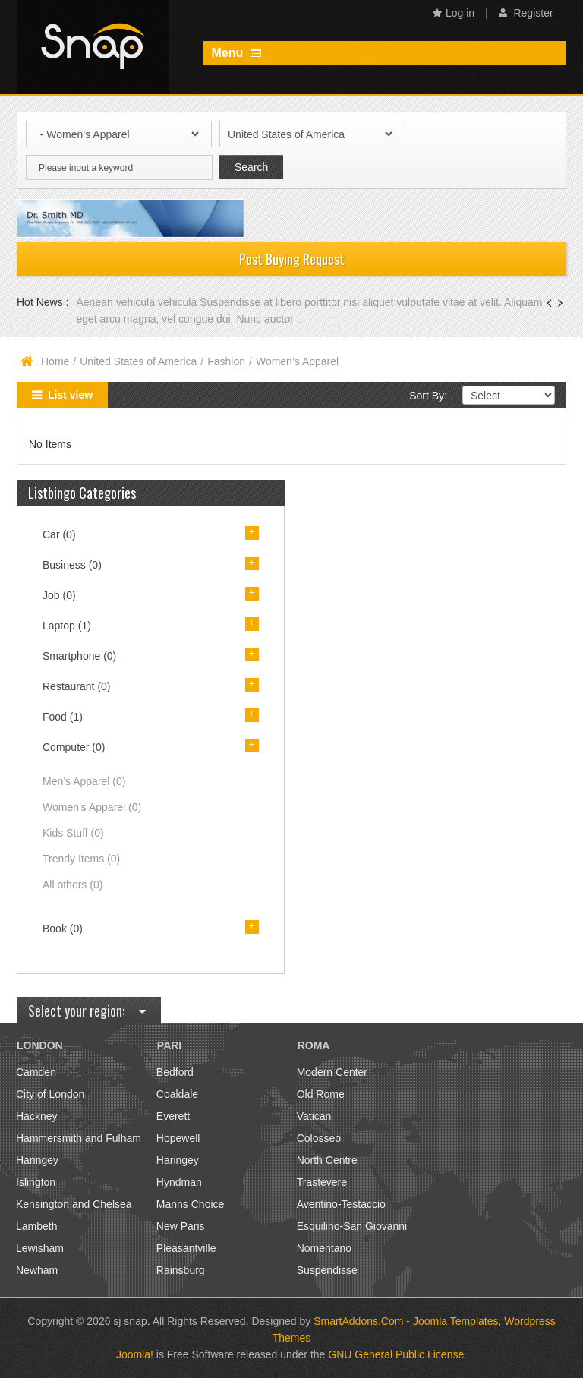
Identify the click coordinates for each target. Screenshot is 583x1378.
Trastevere (322, 1182)
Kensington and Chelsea (74, 1204)
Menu (235, 52)
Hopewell (178, 1138)
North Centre (327, 1160)
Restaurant (77, 686)
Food (63, 717)
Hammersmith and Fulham (78, 1138)
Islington (35, 1182)
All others (72, 884)
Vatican (314, 1116)
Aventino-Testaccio (341, 1204)
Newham (37, 1270)
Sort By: (428, 395)
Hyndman (179, 1182)
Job (59, 595)
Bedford (175, 1072)
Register (526, 13)
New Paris (180, 1226)
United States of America (138, 361)
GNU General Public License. (397, 1354)
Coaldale (177, 1094)
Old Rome (321, 1094)
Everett (173, 1116)
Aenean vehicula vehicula (138, 302)
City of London (50, 1094)
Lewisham (40, 1248)
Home (55, 361)
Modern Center (332, 1072)
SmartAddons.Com (358, 1321)
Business (72, 565)
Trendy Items (81, 859)
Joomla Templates (456, 1321)
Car (59, 534)
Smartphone (79, 656)
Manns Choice (190, 1204)
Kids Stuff (73, 833)
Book (63, 928)
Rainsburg (180, 1270)
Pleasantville (186, 1248)
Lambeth (36, 1226)
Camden (36, 1072)
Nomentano (324, 1248)
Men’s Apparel (84, 781)
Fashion (226, 361)
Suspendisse (327, 1270)
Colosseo (319, 1138)
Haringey (37, 1160)
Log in (453, 13)
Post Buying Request (292, 259)
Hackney (36, 1116)
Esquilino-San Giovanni (352, 1226)
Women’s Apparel (92, 807)
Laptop (67, 626)
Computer (74, 747)
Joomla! (134, 1354)
